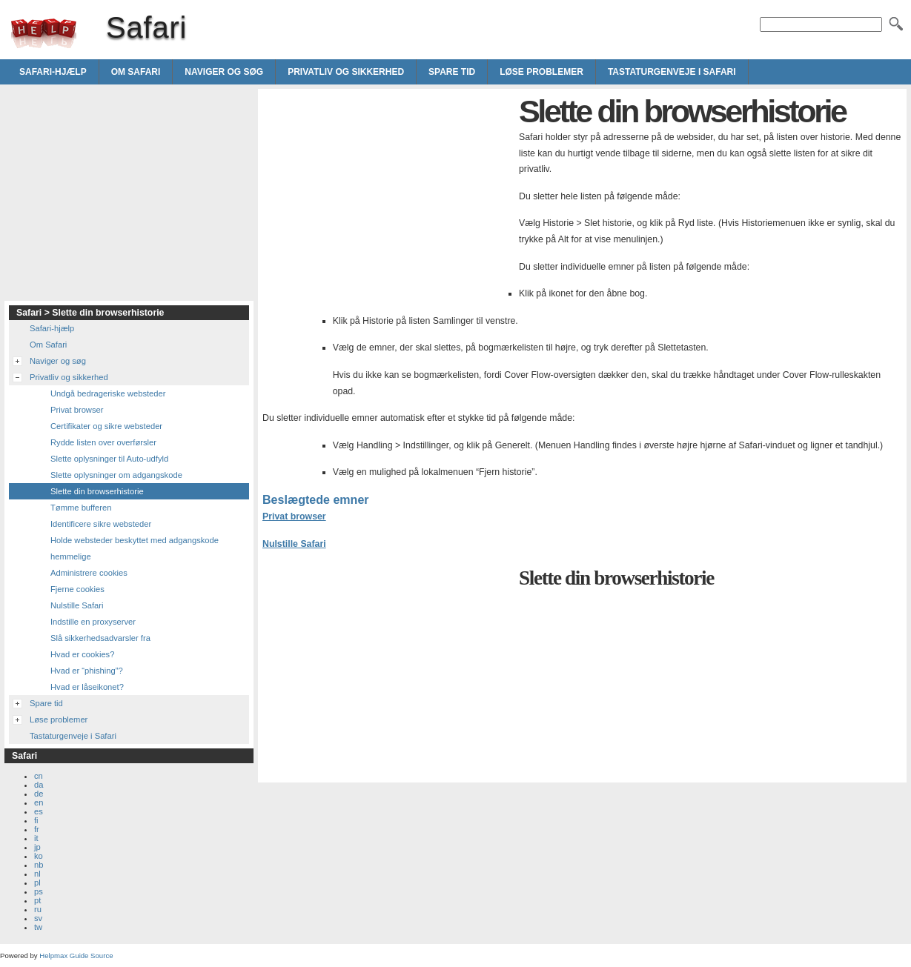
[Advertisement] (386, 197)
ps (38, 891)
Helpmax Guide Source (76, 955)
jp (37, 847)
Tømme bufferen (81, 507)
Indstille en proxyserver (93, 621)
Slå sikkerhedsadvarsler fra (100, 638)
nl (37, 873)
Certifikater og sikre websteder (106, 426)
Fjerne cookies (77, 589)
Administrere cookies (88, 572)
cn (38, 775)
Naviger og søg (224, 72)
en (38, 802)
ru (38, 909)
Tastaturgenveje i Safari (672, 72)
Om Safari (136, 72)
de (38, 793)
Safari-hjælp (53, 72)
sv (38, 918)
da (38, 784)
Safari (43, 33)
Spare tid (451, 72)
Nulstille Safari (294, 544)
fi (36, 820)
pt (37, 900)
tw (38, 927)
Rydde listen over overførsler (103, 442)
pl (37, 882)
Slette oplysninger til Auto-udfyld (109, 458)
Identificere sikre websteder (100, 523)
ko (38, 855)
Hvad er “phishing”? (86, 670)
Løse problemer (541, 72)
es (38, 811)
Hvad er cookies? (82, 654)
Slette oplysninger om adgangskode (116, 475)
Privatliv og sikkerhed (346, 72)
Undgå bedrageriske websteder (107, 393)
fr (36, 829)
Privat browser (294, 516)
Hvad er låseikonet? (87, 686)
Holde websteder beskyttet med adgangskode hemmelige (134, 548)
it (36, 838)
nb (38, 864)
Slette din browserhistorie (97, 491)
